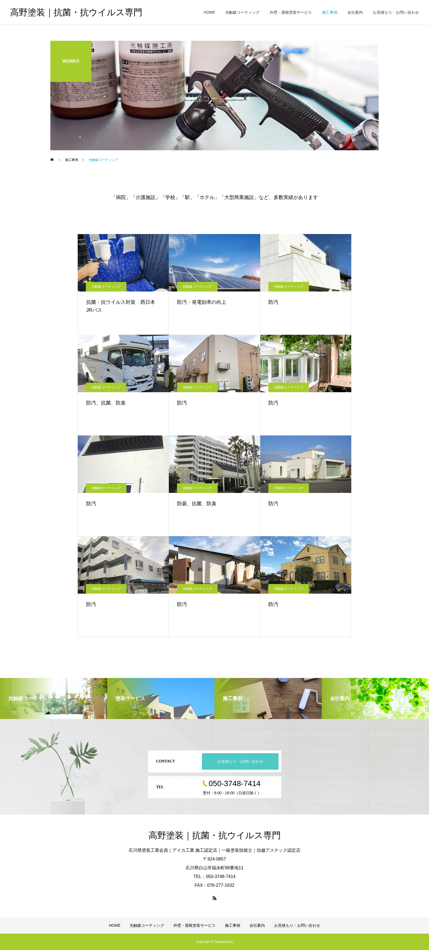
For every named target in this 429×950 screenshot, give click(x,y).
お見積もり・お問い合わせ (396, 12)
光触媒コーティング (242, 12)
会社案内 (355, 12)
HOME (209, 12)
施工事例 (329, 12)
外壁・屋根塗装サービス (291, 12)
